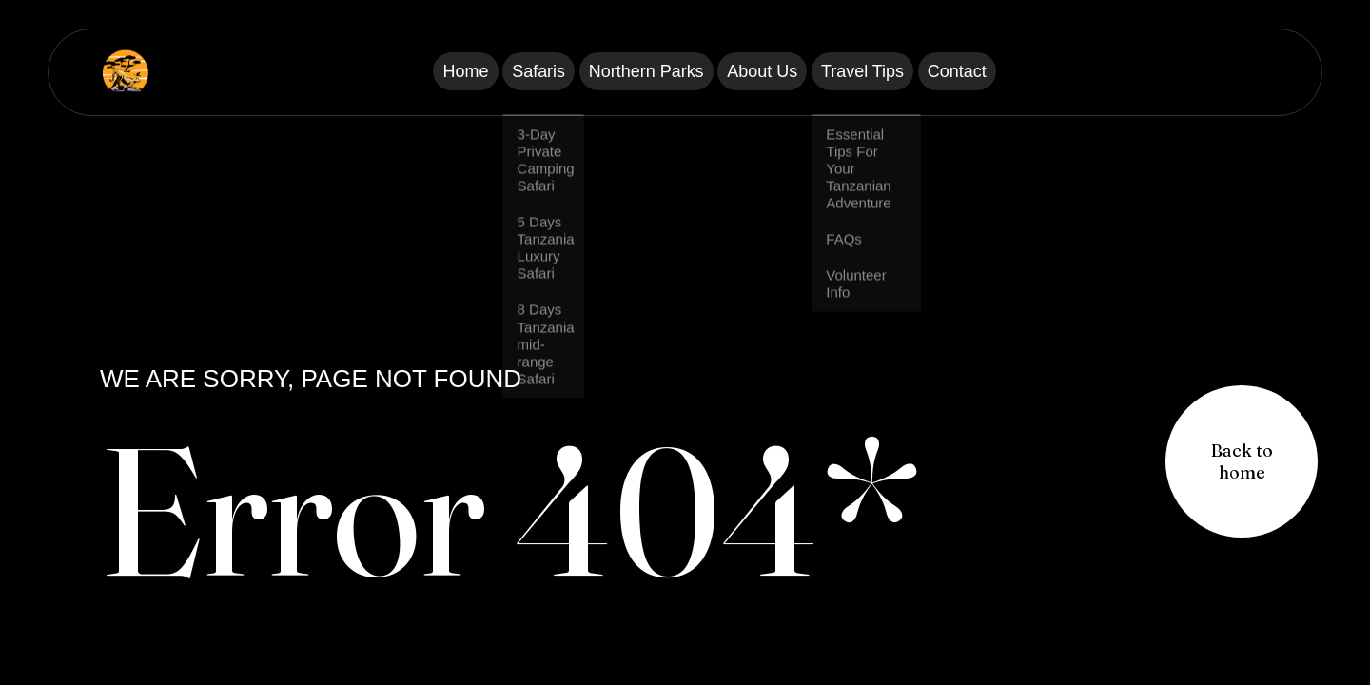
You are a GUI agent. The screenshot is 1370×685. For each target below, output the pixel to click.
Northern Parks (632, 72)
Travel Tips (909, 72)
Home (387, 72)
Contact (1035, 72)
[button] (1241, 461)
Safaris (495, 72)
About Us (778, 72)
